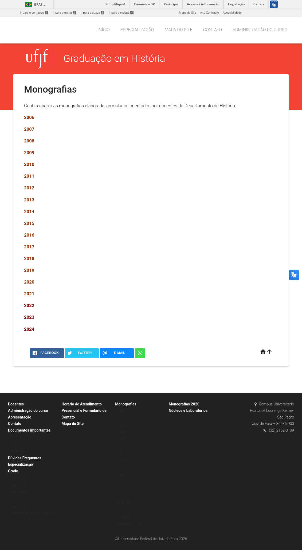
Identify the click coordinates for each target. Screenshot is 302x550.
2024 (29, 329)
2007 (121, 418)
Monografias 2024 (130, 524)
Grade (13, 471)
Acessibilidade (232, 12)
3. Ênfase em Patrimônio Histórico (33, 513)
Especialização (137, 29)
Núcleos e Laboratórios (188, 410)
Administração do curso (260, 29)
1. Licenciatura (20, 478)
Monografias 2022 (130, 510)
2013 (29, 199)
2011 (121, 439)
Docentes (16, 404)
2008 (121, 425)
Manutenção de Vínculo (26, 444)
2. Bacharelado (20, 499)
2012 (121, 446)
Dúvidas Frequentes (24, 458)
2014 (29, 211)
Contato (212, 29)
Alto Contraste (209, 12)
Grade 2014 (18, 485)
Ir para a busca (92, 12)
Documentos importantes (29, 430)
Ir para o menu (64, 12)
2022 (29, 305)
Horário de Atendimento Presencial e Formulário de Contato (84, 410)
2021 (29, 293)
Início (104, 29)
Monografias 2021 (130, 503)
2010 (121, 432)
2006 (121, 411)
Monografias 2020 (184, 404)
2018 (29, 258)
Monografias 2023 (130, 517)
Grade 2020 (18, 492)
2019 (29, 270)
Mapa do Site (187, 12)
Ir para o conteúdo (34, 12)
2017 (29, 246)
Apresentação (19, 417)
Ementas (16, 437)
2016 (29, 235)
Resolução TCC (21, 451)
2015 (29, 223)
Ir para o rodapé (121, 12)
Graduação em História (114, 58)
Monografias (125, 404)
